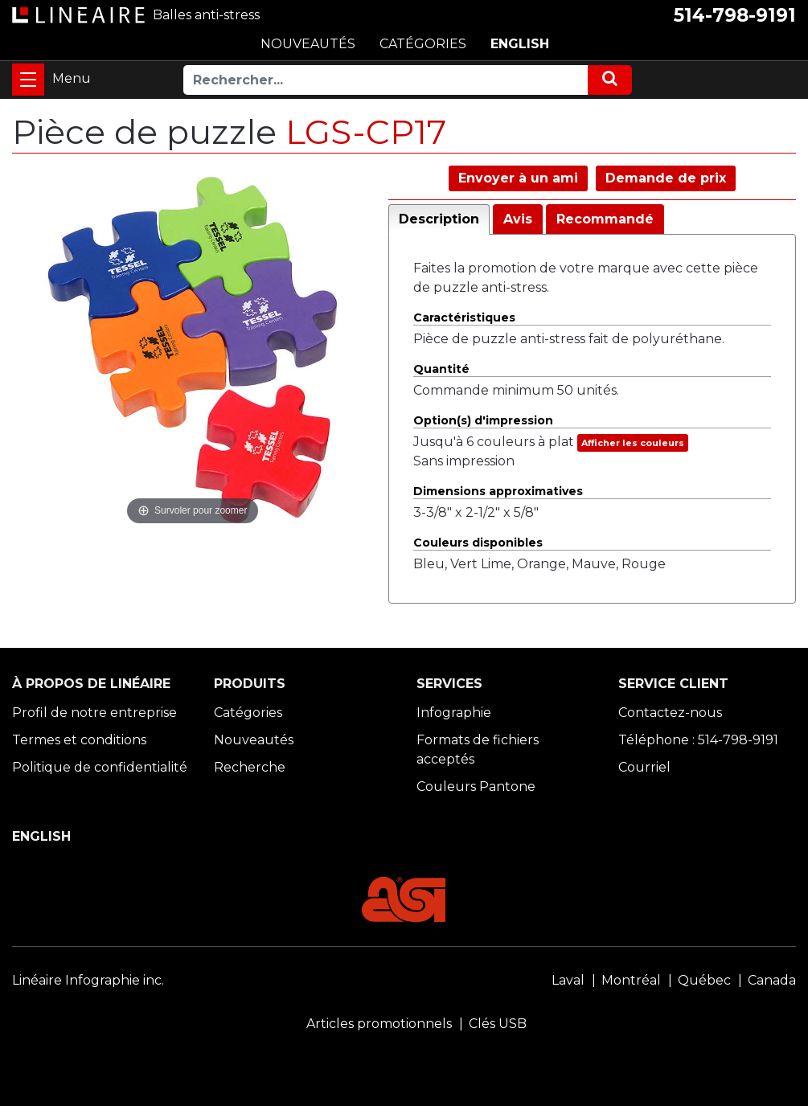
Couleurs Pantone (475, 786)
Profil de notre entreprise (94, 712)
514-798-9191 (735, 15)
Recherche (249, 767)
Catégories (248, 712)
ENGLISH (519, 43)
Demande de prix (665, 178)
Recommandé (605, 219)
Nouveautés (253, 740)
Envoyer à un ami (518, 178)
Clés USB (498, 1023)
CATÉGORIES (422, 43)
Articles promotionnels (379, 1023)
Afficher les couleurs (632, 443)
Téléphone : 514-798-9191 (698, 740)
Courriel (644, 767)
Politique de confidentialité (99, 767)
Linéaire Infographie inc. (88, 980)
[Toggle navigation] (28, 79)
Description (439, 219)
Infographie (453, 712)
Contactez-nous (670, 712)
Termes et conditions (79, 740)
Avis (517, 219)
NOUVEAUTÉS (307, 43)
